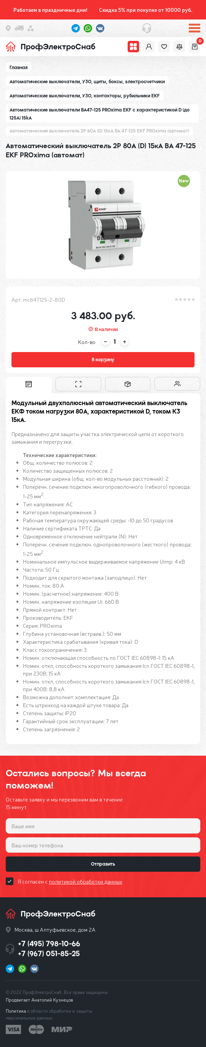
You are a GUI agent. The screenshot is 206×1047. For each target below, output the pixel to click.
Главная (19, 67)
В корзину (103, 359)
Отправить (103, 864)
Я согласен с (70, 881)
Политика (16, 1011)
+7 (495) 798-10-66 (49, 943)
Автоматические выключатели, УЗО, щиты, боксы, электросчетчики (87, 81)
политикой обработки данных (85, 881)
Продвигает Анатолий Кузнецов (39, 1000)
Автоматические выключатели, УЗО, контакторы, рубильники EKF (85, 96)
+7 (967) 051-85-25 (49, 953)
